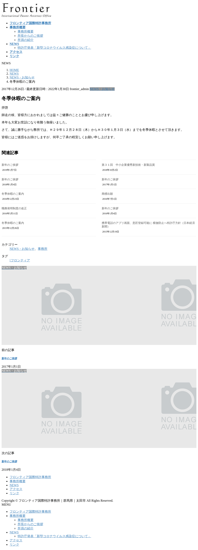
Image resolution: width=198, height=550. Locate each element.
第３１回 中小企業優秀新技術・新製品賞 (128, 164)
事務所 (42, 248)
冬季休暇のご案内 (13, 193)
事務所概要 (26, 31)
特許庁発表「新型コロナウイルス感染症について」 (54, 47)
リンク (14, 493)
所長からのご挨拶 (30, 35)
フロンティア (20, 260)
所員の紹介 (26, 40)
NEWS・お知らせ (102, 89)
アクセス (16, 489)
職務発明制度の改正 (14, 208)
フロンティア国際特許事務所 (30, 477)
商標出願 (107, 193)
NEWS (14, 485)
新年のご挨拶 (10, 164)
